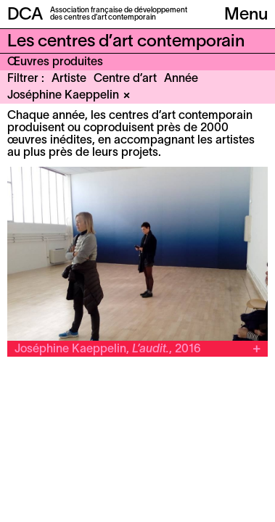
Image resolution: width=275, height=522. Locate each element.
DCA (25, 15)
